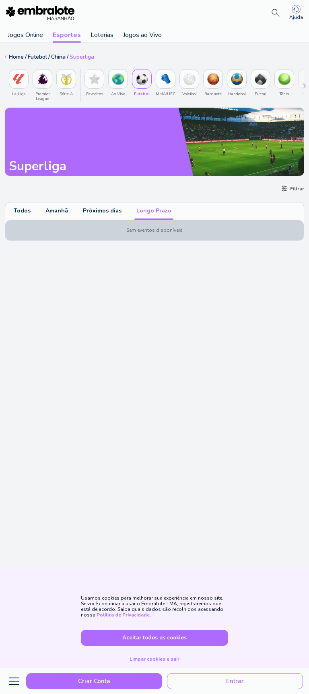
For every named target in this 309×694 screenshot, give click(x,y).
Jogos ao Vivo (142, 35)
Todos (22, 210)
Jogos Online (25, 35)
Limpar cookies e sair (154, 659)
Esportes (67, 37)
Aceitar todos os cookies (154, 637)
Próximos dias (102, 210)
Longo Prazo (153, 210)
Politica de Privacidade (123, 615)
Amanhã (56, 210)
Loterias (102, 35)
